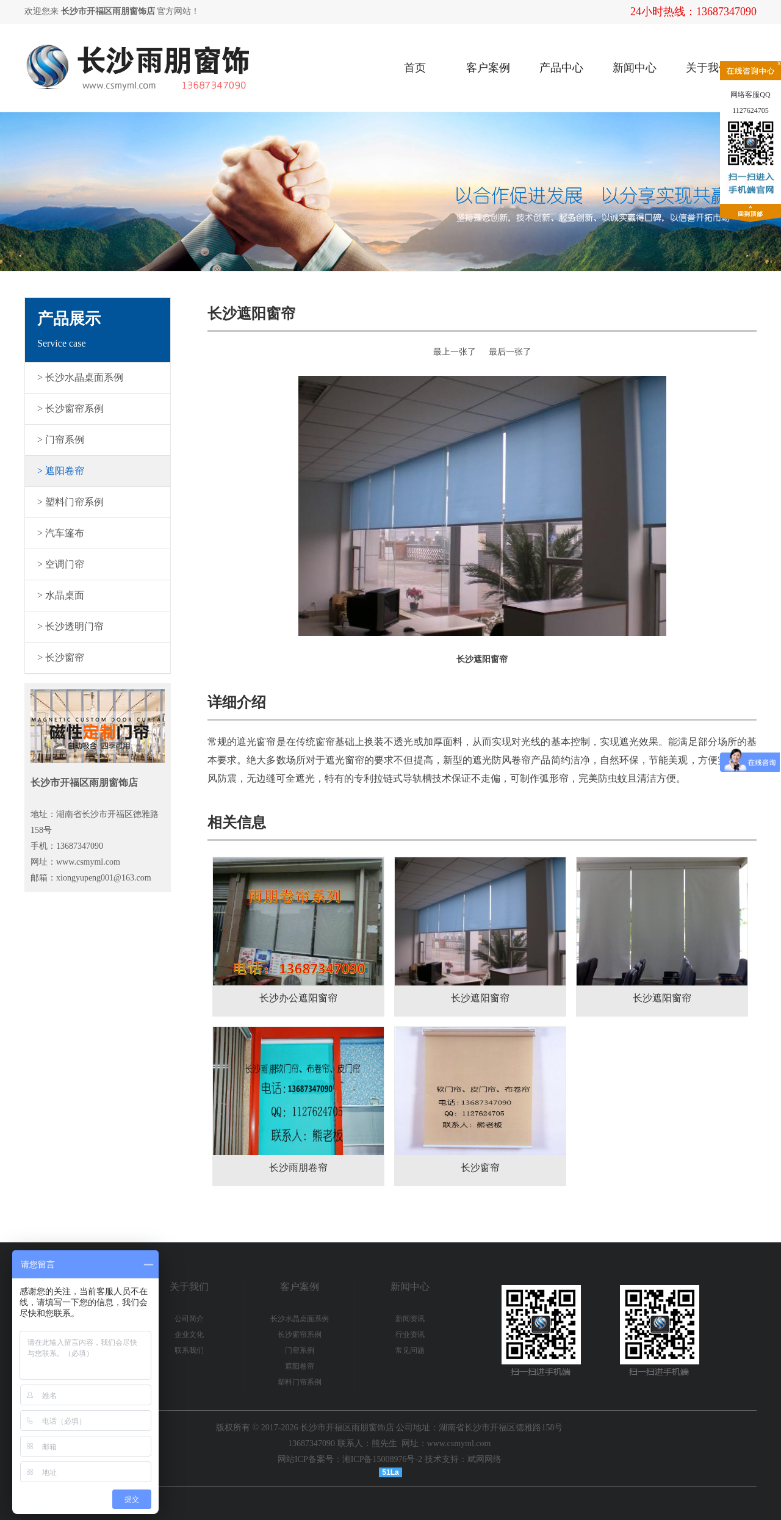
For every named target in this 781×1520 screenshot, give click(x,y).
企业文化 (189, 1334)
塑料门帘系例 (300, 1382)
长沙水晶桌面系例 (299, 1318)
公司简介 (189, 1318)
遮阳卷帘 (299, 1366)
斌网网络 (484, 1459)
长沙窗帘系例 (300, 1334)
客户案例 (488, 68)
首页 (415, 68)
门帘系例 (299, 1350)
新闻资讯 (410, 1318)
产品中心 (561, 68)
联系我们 (189, 1350)
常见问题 (410, 1350)
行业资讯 (410, 1334)
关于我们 (708, 68)
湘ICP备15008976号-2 (382, 1459)
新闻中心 (635, 68)
